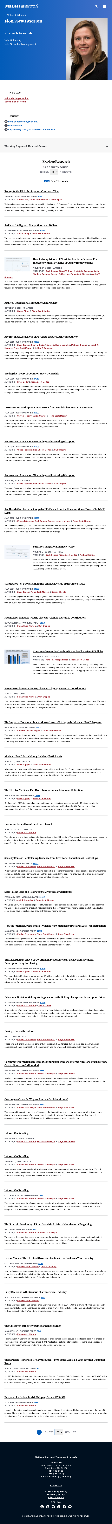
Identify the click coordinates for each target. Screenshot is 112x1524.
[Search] (96, 6)
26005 (36, 447)
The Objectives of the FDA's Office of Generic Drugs (32, 1325)
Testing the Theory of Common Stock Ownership (31, 373)
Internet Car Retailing (16, 1133)
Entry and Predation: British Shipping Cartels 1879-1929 (34, 1397)
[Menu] (104, 6)
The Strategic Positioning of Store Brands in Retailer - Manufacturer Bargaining (48, 1224)
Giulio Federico (24, 450)
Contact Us (56, 1462)
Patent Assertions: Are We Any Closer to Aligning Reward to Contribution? (45, 617)
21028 (39, 727)
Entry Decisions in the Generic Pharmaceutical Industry (35, 1292)
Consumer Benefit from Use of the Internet (28, 824)
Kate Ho (49, 660)
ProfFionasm (15, 125)
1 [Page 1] (39, 1432)
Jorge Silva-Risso (66, 866)
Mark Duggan (23, 764)
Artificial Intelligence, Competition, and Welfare (30, 225)
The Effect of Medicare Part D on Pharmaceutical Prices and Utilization (43, 790)
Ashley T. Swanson (44, 348)
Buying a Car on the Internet (20, 1031)
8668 (42, 1070)
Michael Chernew (25, 521)
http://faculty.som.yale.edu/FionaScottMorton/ (32, 129)
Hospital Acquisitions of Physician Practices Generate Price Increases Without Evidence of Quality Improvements (66, 260)
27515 (36, 379)
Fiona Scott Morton (39, 199)
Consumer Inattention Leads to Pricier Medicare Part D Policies (68, 651)
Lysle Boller (23, 382)
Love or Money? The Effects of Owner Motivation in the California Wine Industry (48, 1258)
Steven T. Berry (24, 416)
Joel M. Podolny (48, 1266)
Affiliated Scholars (16, 15)
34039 (36, 342)
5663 (36, 1402)
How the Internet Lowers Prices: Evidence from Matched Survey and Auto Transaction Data (55, 925)
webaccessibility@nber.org (56, 1476)
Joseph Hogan (62, 660)
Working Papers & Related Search (25, 146)
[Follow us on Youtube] (70, 1506)
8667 (42, 1104)
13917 (37, 795)
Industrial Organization (16, 98)
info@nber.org (56, 1474)
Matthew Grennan (41, 274)
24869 (36, 518)
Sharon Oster (44, 1005)
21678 (42, 623)
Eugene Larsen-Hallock (59, 521)
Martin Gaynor (39, 416)
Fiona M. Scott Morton (28, 1266)
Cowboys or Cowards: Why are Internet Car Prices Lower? (36, 1099)
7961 (40, 1195)
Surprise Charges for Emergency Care (54, 546)
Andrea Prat (22, 199)
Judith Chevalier (25, 900)
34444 (42, 230)
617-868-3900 (56, 1471)
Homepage (56, 1486)
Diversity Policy (56, 1494)
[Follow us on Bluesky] (53, 1506)
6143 (39, 1331)
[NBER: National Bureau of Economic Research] (23, 7)
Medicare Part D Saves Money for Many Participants (33, 756)
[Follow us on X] (42, 1506)
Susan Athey (23, 233)
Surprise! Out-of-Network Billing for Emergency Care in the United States (44, 583)
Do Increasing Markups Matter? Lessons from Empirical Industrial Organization (48, 407)
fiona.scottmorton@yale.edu (23, 121)
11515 (39, 931)
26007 (36, 413)
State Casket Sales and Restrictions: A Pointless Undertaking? (38, 891)
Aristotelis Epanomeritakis (86, 271)
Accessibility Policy (56, 1492)
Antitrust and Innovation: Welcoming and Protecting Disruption (39, 441)
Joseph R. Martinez (60, 274)
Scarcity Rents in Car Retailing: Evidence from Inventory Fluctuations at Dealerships (51, 858)
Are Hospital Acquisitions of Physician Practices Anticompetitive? (41, 336)
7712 (35, 1229)
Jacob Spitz (56, 199)
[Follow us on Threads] (59, 1506)
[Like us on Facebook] (64, 1506)
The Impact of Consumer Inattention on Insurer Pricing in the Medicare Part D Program (53, 722)
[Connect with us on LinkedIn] (47, 1506)
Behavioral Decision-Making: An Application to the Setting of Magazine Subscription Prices (54, 997)
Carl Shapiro (60, 450)
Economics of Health (15, 102)
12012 (42, 897)
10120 (42, 1002)
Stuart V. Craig (66, 271)
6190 (43, 1297)
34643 (40, 196)
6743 (40, 1263)
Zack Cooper (52, 271)
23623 (36, 589)
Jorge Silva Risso (66, 1165)
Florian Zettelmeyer (26, 866)
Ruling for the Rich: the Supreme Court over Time (31, 191)
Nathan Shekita (87, 555)
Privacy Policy (56, 1497)
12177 (35, 863)
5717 (39, 1368)
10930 (42, 968)
